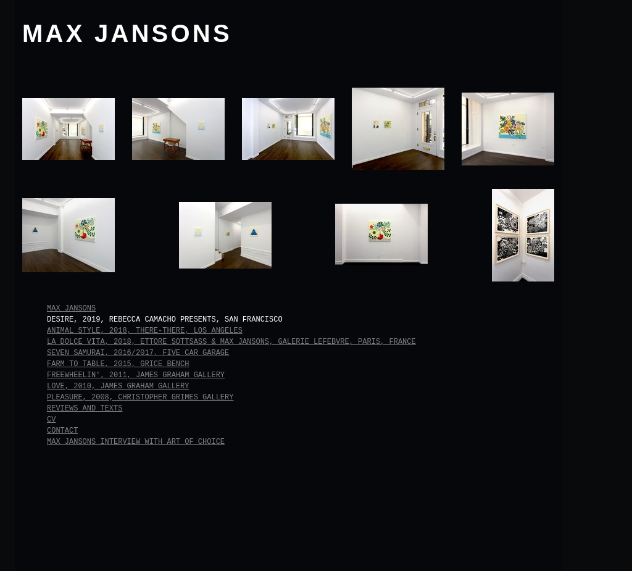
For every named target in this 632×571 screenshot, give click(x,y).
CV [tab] (51, 419)
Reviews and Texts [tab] (84, 408)
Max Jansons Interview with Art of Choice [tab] (136, 442)
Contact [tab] (62, 431)
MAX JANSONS (127, 33)
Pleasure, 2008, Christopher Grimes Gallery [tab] (140, 397)
